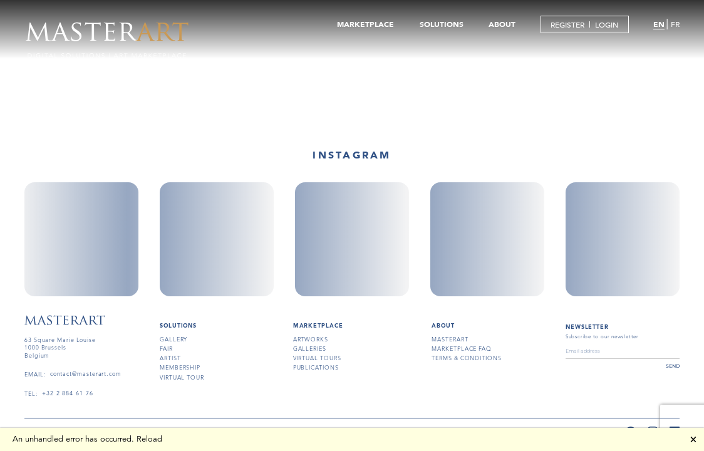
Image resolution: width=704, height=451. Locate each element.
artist (170, 357)
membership (180, 367)
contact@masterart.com (86, 374)
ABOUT (502, 24)
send (673, 366)
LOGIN (607, 24)
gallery (173, 339)
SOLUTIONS (441, 24)
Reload (149, 439)
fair (166, 348)
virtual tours (317, 357)
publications (316, 367)
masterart (450, 339)
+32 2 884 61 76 (67, 393)
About (443, 325)
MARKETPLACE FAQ (462, 348)
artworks (310, 339)
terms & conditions (466, 357)
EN (659, 24)
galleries (309, 348)
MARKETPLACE (365, 24)
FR (675, 24)
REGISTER (567, 24)
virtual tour (182, 377)
